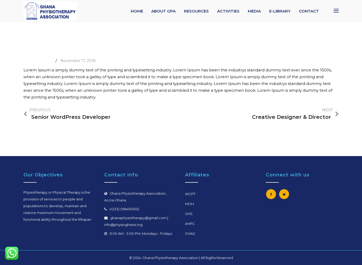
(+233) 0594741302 (124, 209)
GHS (189, 214)
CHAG (190, 233)
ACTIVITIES (228, 11)
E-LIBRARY (280, 11)
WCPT (190, 194)
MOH (189, 204)
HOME (137, 11)
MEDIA (254, 11)
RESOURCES (196, 11)
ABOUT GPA (163, 11)
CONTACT (309, 11)
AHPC (190, 223)
